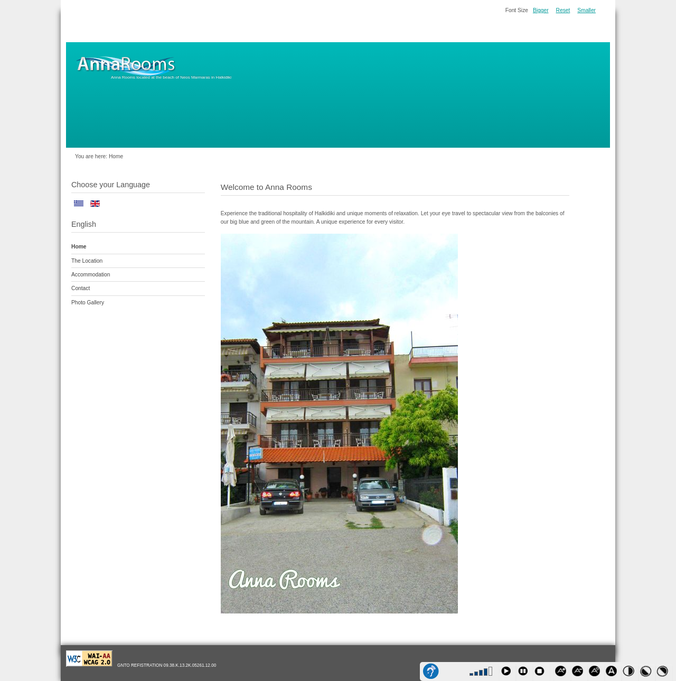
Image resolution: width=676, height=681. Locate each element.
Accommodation (90, 274)
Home (78, 247)
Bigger (541, 10)
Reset (563, 10)
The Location (86, 261)
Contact (80, 288)
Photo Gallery (87, 302)
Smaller (586, 10)
